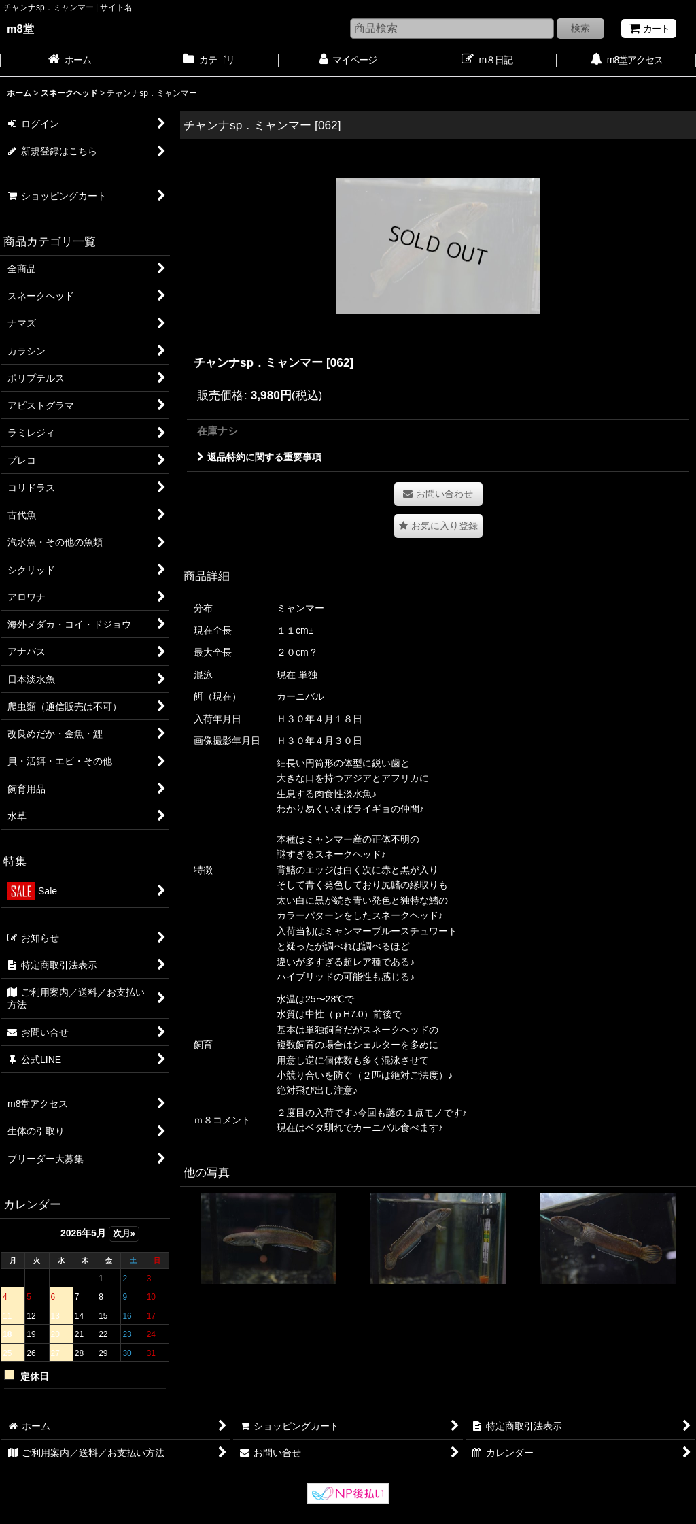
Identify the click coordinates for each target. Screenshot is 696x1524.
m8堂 (20, 28)
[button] (438, 526)
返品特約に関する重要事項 (259, 457)
